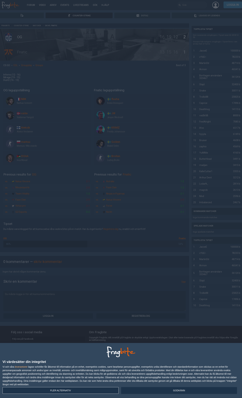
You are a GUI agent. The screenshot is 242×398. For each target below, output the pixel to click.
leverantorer (21, 367)
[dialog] (121, 370)
